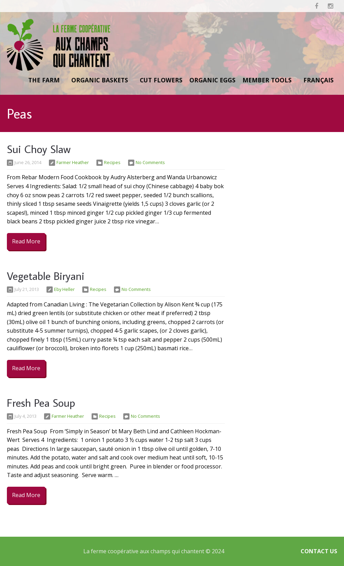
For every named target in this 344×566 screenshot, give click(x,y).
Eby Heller (64, 289)
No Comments (150, 162)
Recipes (112, 162)
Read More (26, 241)
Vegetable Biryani (45, 276)
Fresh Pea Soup (41, 402)
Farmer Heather (72, 162)
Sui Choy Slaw (39, 149)
